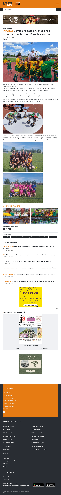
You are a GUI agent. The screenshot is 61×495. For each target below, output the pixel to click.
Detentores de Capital (9, 398)
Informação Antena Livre (9, 461)
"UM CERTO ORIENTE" (37, 446)
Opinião (5, 466)
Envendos (24, 237)
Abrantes (52, 237)
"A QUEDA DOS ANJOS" (37, 443)
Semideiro (15, 237)
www (17, 348)
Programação (6, 458)
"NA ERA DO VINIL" (8, 439)
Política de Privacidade (9, 403)
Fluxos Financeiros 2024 (9, 400)
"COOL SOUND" (7, 429)
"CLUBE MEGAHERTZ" (8, 443)
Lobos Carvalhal (42, 237)
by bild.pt (5, 492)
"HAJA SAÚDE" (7, 449)
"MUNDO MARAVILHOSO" (10, 436)
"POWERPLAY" (35, 439)
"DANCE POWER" (36, 429)
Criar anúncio (6, 479)
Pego (32, 237)
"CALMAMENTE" (7, 446)
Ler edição (44, 348)
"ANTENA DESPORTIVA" (37, 436)
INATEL (6, 237)
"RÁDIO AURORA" (7, 433)
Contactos (5, 408)
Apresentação (6, 392)
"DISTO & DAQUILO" (36, 433)
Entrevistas (9, 28)
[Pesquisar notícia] (29, 9)
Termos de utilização (8, 406)
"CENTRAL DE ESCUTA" (37, 426)
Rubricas (5, 463)
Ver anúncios (6, 477)
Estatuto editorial (7, 395)
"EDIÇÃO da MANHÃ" (8, 426)
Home (4, 28)
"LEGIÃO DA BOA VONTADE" (39, 449)
